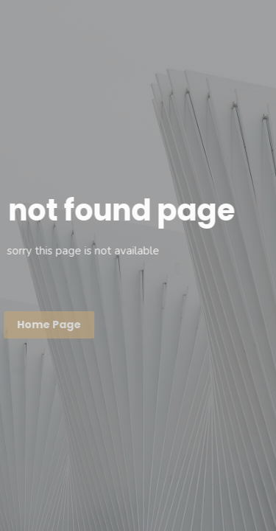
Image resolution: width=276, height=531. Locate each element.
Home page (48, 324)
